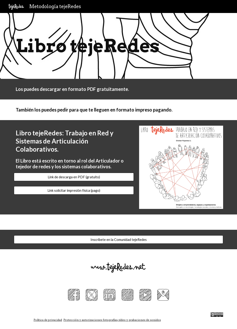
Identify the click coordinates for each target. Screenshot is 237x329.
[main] (118, 46)
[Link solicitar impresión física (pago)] (74, 190)
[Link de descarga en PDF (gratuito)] (74, 177)
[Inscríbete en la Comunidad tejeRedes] (118, 239)
